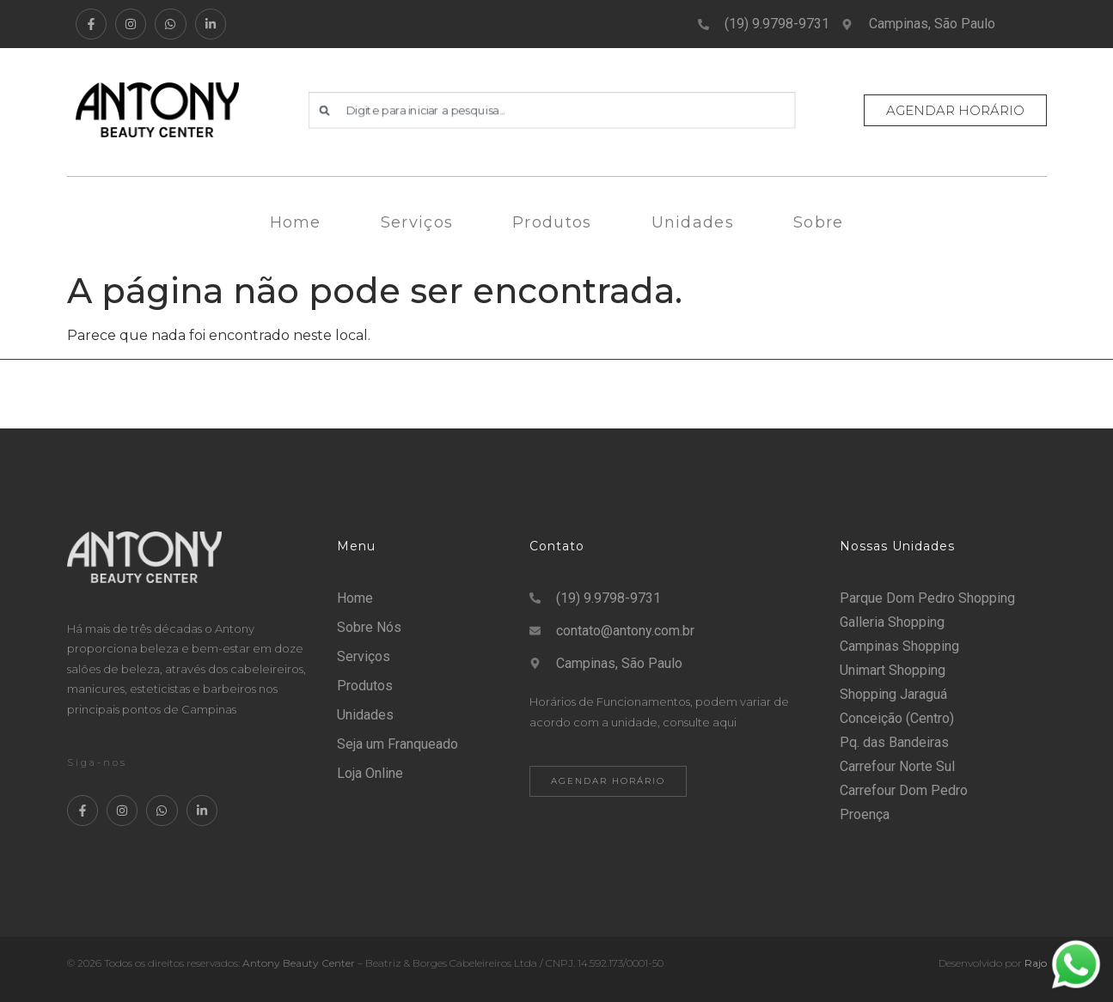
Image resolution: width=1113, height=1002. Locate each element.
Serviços (417, 222)
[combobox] (552, 110)
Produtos (551, 222)
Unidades (692, 222)
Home (295, 222)
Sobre (818, 222)
